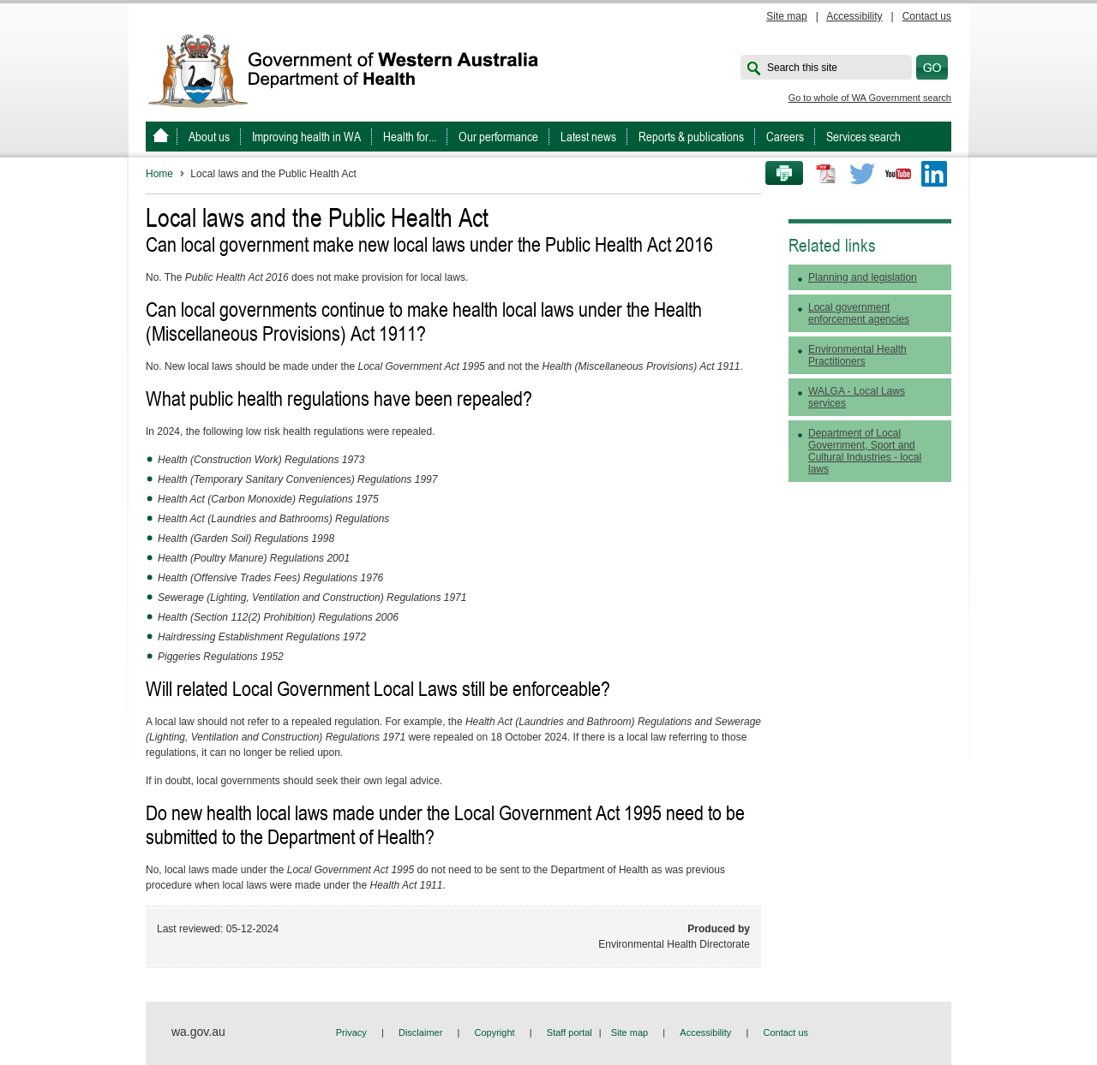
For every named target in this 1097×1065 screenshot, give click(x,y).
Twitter (862, 174)
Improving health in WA (306, 136)
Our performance (498, 136)
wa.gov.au (198, 1031)
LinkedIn (934, 174)
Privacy (351, 1032)
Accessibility (854, 16)
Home (159, 174)
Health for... (409, 136)
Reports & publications (691, 136)
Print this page (778, 174)
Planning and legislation (862, 277)
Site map (786, 16)
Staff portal (569, 1032)
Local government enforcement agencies (858, 313)
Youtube (898, 174)
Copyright (495, 1032)
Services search (863, 136)
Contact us (926, 16)
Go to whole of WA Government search (869, 97)
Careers (785, 136)
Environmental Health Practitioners (857, 355)
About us (209, 136)
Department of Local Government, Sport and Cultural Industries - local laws (864, 451)
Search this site (802, 68)
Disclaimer (420, 1032)
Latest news (588, 136)
